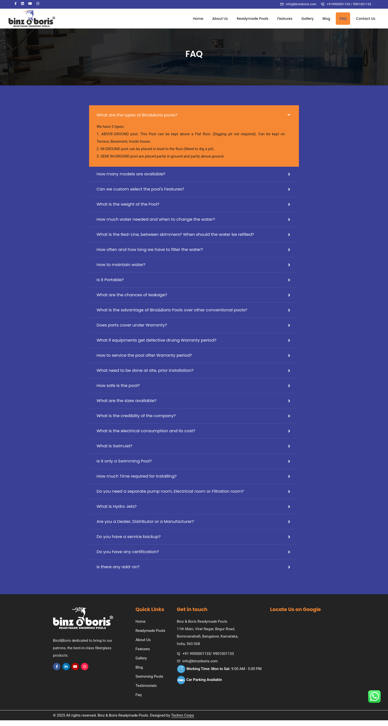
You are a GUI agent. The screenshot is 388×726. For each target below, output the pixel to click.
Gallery (303, 18)
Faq (139, 700)
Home (194, 18)
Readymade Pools (248, 18)
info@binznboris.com (301, 4)
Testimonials (146, 691)
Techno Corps (182, 721)
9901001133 (362, 4)
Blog (322, 18)
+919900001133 (338, 4)
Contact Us (361, 18)
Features (280, 18)
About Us (216, 18)
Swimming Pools (149, 682)
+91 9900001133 (197, 659)
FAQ (339, 18)
